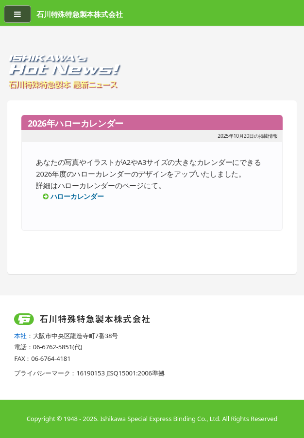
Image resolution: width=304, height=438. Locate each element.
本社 (20, 335)
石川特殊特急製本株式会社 (79, 14)
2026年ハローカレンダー (75, 123)
